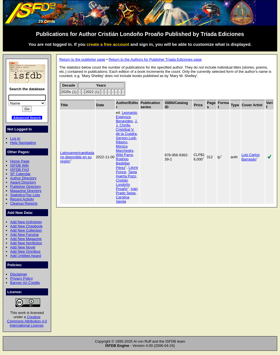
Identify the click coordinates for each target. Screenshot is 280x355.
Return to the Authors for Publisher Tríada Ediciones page (155, 59)
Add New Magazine (26, 239)
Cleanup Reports (23, 203)
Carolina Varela (122, 199)
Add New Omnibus (25, 251)
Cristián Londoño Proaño (123, 184)
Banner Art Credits (25, 283)
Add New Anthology (26, 222)
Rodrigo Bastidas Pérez (123, 163)
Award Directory (23, 182)
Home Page (19, 161)
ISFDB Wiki (19, 165)
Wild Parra (124, 155)
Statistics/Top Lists (25, 195)
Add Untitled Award (25, 256)
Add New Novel (22, 247)
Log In (15, 138)
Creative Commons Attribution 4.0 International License (27, 321)
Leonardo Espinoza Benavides (126, 116)
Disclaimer (18, 274)
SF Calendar (20, 174)
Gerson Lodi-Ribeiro (126, 140)
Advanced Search (27, 117)
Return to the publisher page (82, 59)
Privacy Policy (21, 278)
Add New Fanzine (24, 234)
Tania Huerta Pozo (126, 174)
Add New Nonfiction (26, 243)
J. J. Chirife (127, 123)
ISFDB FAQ (19, 170)
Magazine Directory (26, 191)
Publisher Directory (25, 186)
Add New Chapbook (26, 226)
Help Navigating (23, 143)
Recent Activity (22, 199)
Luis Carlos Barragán (250, 157)
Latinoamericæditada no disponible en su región (77, 157)
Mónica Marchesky (125, 148)
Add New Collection (26, 230)
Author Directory (23, 178)
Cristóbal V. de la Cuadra (126, 131)
